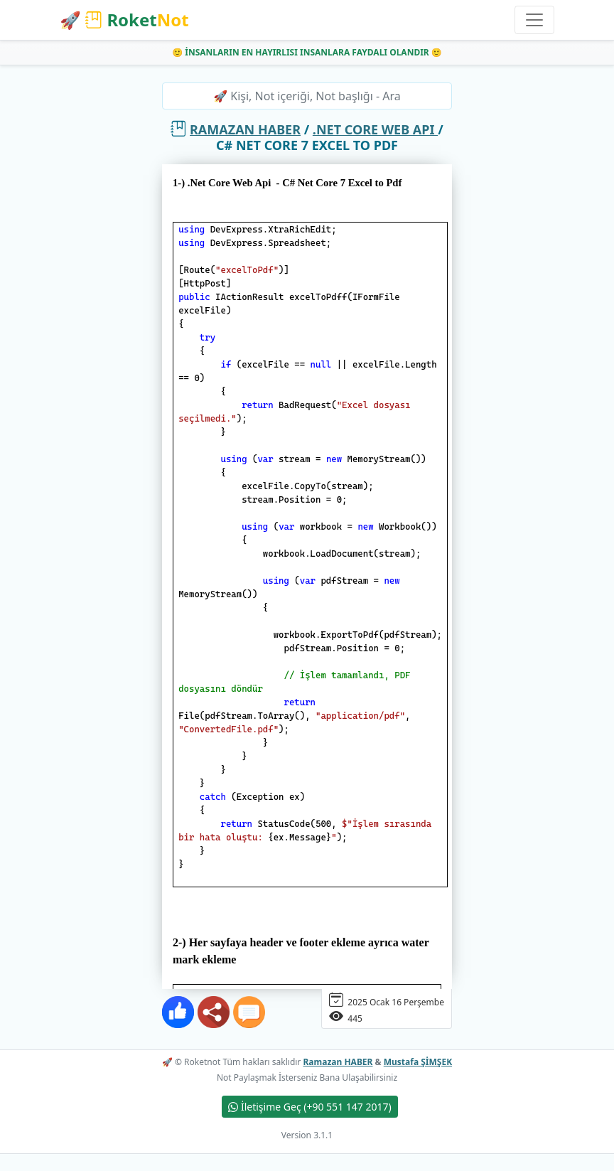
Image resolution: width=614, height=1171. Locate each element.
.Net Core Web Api (375, 129)
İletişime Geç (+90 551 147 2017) (309, 1106)
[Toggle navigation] (534, 20)
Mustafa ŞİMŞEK (418, 1062)
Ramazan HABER (245, 129)
